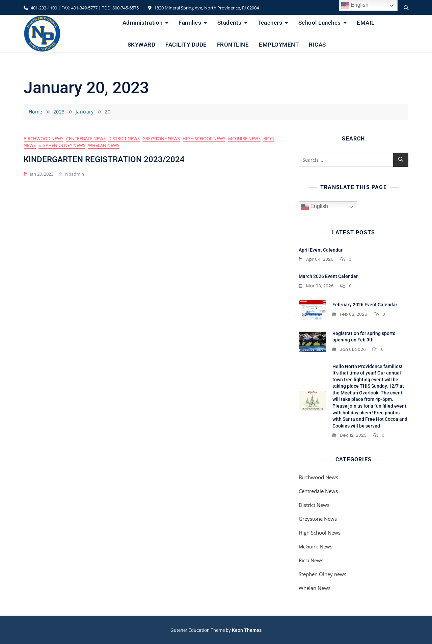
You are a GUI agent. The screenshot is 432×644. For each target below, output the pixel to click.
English (314, 207)
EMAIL (366, 22)
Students (229, 22)
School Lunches (319, 22)
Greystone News (161, 138)
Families (190, 22)
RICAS (317, 44)
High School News (204, 138)
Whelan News (103, 145)
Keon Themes (247, 630)
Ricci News (311, 560)
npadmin (74, 174)
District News (124, 138)
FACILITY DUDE (186, 44)
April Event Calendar (321, 250)
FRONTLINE (233, 44)
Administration (143, 22)
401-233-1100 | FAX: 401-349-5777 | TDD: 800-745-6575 (81, 8)
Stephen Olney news (61, 145)
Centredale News (86, 138)
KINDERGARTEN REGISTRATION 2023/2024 (104, 159)
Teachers (270, 22)
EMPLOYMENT (279, 44)
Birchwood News (43, 138)
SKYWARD (142, 44)
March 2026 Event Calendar (328, 276)
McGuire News (244, 138)
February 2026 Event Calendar (364, 304)
